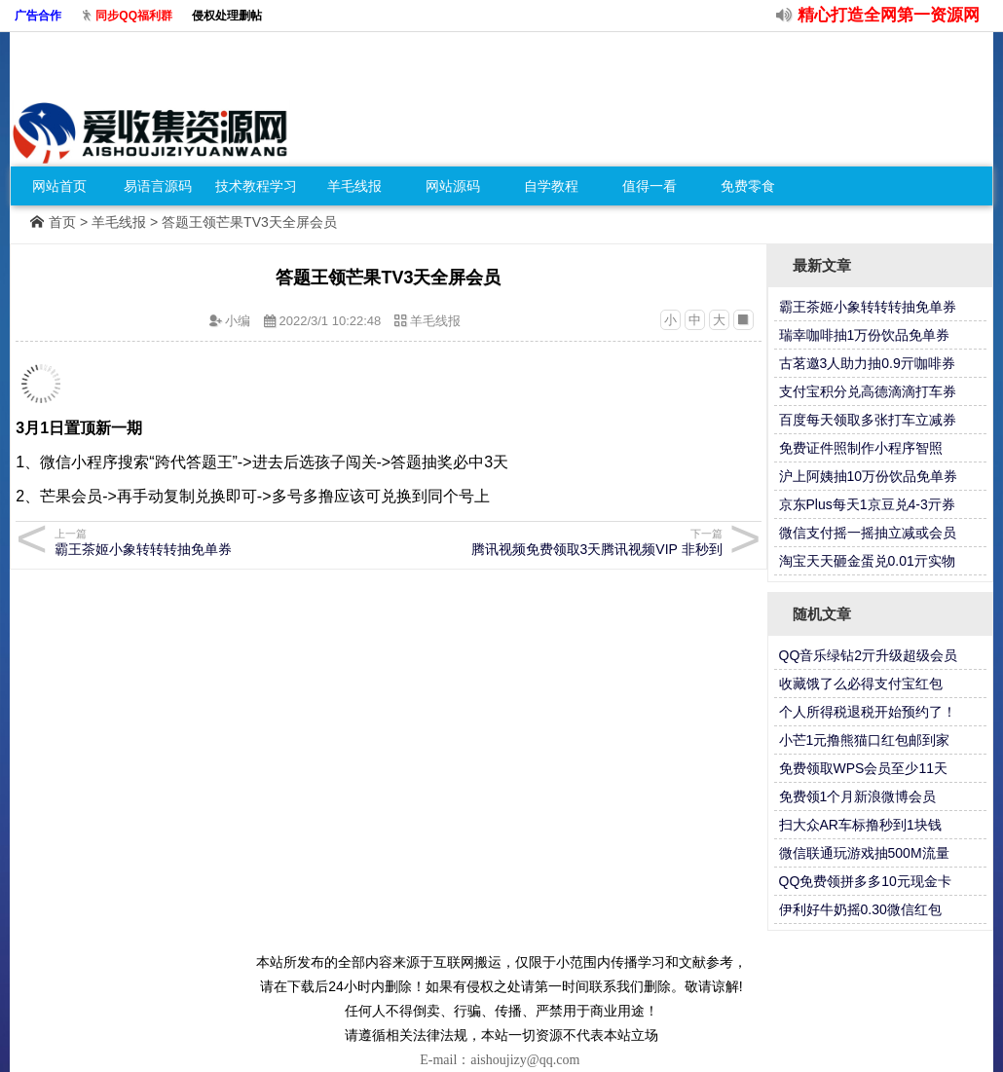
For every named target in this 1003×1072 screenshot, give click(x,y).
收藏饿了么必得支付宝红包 (861, 683)
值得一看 (649, 186)
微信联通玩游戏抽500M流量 (864, 853)
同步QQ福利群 (133, 15)
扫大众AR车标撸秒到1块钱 (860, 824)
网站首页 (59, 186)
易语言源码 (158, 186)
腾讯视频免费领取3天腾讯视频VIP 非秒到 (558, 542)
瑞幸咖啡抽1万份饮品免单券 (864, 335)
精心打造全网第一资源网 (889, 15)
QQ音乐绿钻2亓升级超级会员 (868, 655)
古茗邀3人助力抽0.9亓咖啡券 (867, 363)
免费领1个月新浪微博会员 (858, 796)
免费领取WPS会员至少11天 (863, 768)
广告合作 (38, 15)
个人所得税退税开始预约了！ (867, 712)
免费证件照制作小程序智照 (861, 448)
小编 (237, 321)
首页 (62, 222)
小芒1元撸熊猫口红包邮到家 (864, 740)
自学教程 (551, 186)
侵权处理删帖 (227, 15)
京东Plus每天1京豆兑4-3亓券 (867, 504)
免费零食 (748, 186)
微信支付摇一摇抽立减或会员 (867, 532)
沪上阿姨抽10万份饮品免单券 (868, 476)
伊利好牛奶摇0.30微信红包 (860, 909)
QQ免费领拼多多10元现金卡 (865, 881)
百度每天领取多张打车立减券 (867, 419)
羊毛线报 (354, 186)
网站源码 (453, 186)
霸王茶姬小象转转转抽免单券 (219, 542)
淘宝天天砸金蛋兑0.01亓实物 (867, 561)
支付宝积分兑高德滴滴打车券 (867, 391)
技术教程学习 (256, 186)
